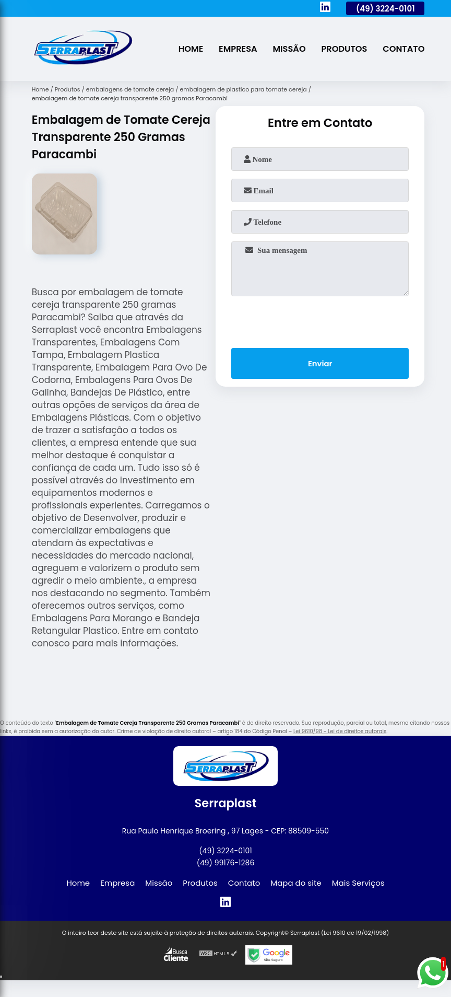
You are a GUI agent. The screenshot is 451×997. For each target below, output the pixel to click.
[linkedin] (325, 8)
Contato (403, 49)
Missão (287, 49)
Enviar (320, 363)
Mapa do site (295, 882)
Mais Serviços (358, 882)
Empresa (235, 49)
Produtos (342, 49)
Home (187, 49)
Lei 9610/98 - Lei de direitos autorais (339, 731)
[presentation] (320, 319)
